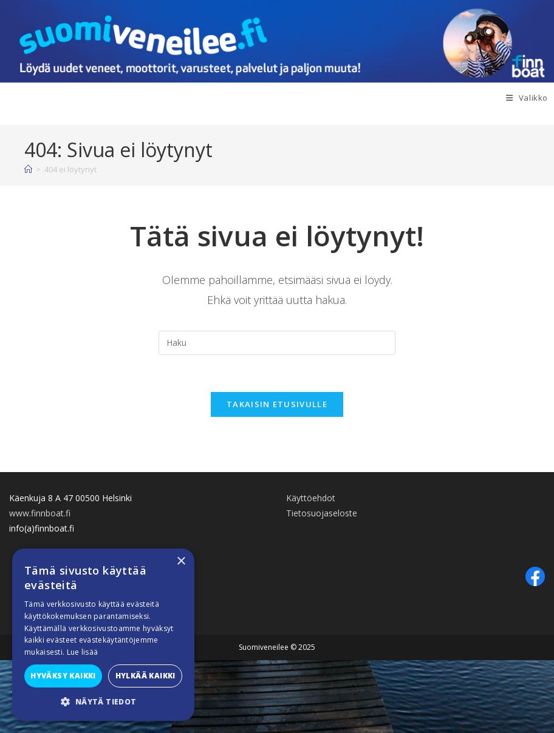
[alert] (103, 635)
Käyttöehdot (310, 498)
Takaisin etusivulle (277, 404)
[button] (103, 702)
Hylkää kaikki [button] (145, 676)
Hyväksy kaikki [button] (63, 676)
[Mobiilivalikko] (530, 97)
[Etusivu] (28, 169)
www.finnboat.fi (39, 513)
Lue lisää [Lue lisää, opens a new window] (82, 652)
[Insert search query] (277, 343)
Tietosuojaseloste (321, 513)
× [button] (180, 561)
